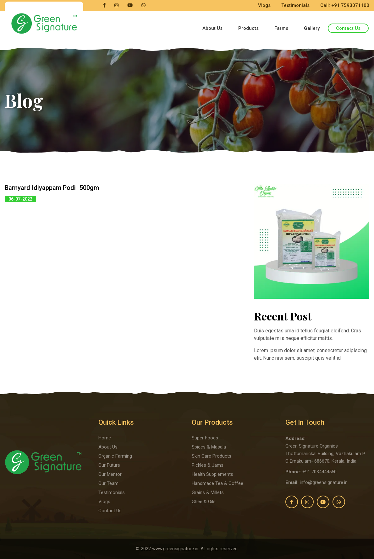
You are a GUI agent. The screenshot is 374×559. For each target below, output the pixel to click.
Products (248, 28)
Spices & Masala (209, 447)
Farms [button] (281, 28)
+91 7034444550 (319, 472)
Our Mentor (110, 474)
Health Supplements (212, 474)
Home (104, 438)
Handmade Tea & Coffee (217, 483)
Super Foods (205, 438)
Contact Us (348, 28)
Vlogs (264, 5)
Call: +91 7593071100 (344, 5)
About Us (108, 447)
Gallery (312, 28)
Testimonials (295, 5)
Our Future (109, 465)
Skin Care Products (211, 456)
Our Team (108, 483)
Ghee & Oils (204, 501)
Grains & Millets (208, 492)
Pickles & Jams (207, 465)
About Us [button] (212, 28)
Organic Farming (115, 456)
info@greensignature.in (324, 482)
